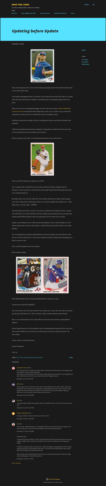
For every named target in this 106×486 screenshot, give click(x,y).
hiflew (18, 384)
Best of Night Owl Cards (29, 13)
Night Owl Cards (20, 4)
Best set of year (45, 13)
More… (73, 13)
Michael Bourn (85, 64)
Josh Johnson (85, 62)
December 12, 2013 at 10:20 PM (25, 395)
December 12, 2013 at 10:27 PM (25, 408)
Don (18, 400)
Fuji (18, 424)
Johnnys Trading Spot (22, 413)
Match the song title (60, 13)
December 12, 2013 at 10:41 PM (25, 418)
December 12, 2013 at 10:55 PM (25, 431)
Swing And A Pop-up (22, 367)
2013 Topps (85, 59)
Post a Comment (16, 463)
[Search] (87, 5)
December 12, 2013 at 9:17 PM (25, 379)
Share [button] (83, 50)
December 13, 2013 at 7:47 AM (25, 459)
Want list (14, 13)
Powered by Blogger (53, 479)
